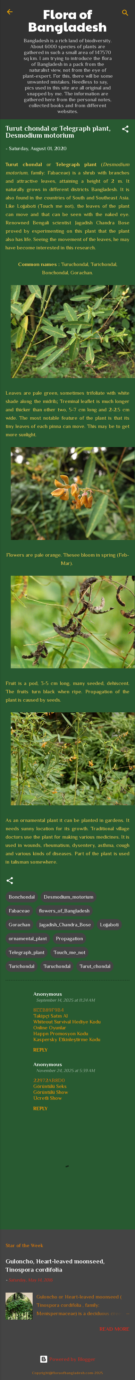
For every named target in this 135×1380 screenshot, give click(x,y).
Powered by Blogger (67, 1359)
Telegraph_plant (26, 952)
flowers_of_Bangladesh (64, 911)
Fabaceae (19, 911)
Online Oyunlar (49, 1027)
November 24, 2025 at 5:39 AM (65, 1070)
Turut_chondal (94, 966)
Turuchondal (56, 966)
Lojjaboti (109, 924)
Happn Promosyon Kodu (60, 1033)
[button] (125, 130)
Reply (40, 1050)
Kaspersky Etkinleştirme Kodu (66, 1039)
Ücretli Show (47, 1098)
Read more (114, 1329)
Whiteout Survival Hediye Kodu (67, 1022)
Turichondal (21, 966)
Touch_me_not (69, 952)
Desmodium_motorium (68, 897)
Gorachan (19, 924)
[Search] (125, 14)
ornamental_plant (28, 938)
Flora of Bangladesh (67, 20)
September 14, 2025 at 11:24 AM (65, 1000)
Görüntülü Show (50, 1092)
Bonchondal (22, 897)
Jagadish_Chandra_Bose (65, 924)
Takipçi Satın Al (50, 1016)
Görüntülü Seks (50, 1086)
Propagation (69, 938)
